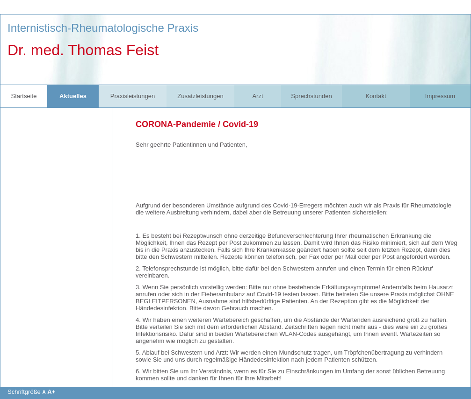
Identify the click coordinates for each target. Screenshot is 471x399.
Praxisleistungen (132, 96)
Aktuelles (73, 96)
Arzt (257, 96)
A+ (51, 391)
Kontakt (375, 96)
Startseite (24, 96)
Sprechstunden (311, 96)
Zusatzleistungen (200, 96)
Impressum (440, 96)
